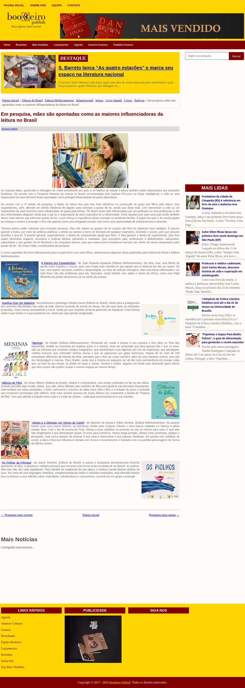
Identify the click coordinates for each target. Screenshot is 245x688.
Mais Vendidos (40, 45)
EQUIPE (57, 5)
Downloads (8, 635)
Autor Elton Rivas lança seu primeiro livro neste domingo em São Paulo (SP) (222, 235)
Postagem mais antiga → (164, 515)
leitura (99, 100)
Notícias (139, 100)
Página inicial (91, 515)
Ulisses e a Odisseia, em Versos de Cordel (58, 422)
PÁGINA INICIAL (14, 5)
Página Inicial (10, 100)
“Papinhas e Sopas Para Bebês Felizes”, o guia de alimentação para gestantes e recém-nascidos (223, 338)
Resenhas (21, 45)
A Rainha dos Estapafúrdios (58, 263)
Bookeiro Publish (120, 682)
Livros (128, 100)
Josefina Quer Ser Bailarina (18, 302)
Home (7, 45)
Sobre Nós (7, 661)
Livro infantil (114, 100)
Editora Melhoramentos (59, 100)
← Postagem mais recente (17, 515)
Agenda (78, 45)
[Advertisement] (90, 577)
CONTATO (73, 5)
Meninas (37, 342)
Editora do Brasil (32, 100)
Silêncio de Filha (12, 382)
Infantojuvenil (84, 100)
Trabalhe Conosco (123, 45)
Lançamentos (61, 45)
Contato (6, 629)
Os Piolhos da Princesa (16, 462)
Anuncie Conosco (98, 45)
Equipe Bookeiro (11, 642)
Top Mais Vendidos (12, 667)
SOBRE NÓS (38, 5)
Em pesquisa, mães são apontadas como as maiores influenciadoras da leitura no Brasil (82, 117)
